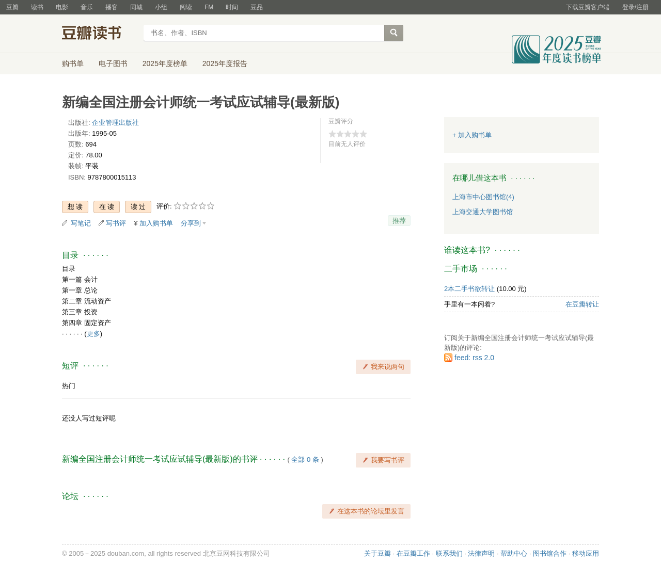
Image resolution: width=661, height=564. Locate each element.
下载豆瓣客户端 (587, 7)
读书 (37, 7)
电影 (62, 7)
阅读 (186, 7)
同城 (136, 7)
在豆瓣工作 (413, 553)
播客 (111, 7)
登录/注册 (635, 7)
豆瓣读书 (99, 34)
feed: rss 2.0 (474, 357)
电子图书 (113, 63)
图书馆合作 (549, 553)
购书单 (73, 63)
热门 (68, 386)
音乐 (87, 7)
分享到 (191, 223)
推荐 (399, 220)
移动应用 (585, 553)
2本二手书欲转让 (469, 289)
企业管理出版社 (115, 122)
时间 (232, 7)
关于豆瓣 (377, 553)
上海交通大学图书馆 (482, 212)
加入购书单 (156, 223)
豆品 (256, 7)
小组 (161, 7)
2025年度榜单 (165, 63)
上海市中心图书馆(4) (483, 197)
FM (208, 7)
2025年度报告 (224, 63)
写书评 (116, 223)
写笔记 (81, 223)
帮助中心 (513, 553)
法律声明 (481, 553)
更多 (93, 333)
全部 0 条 (305, 459)
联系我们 (449, 553)
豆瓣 (12, 7)
